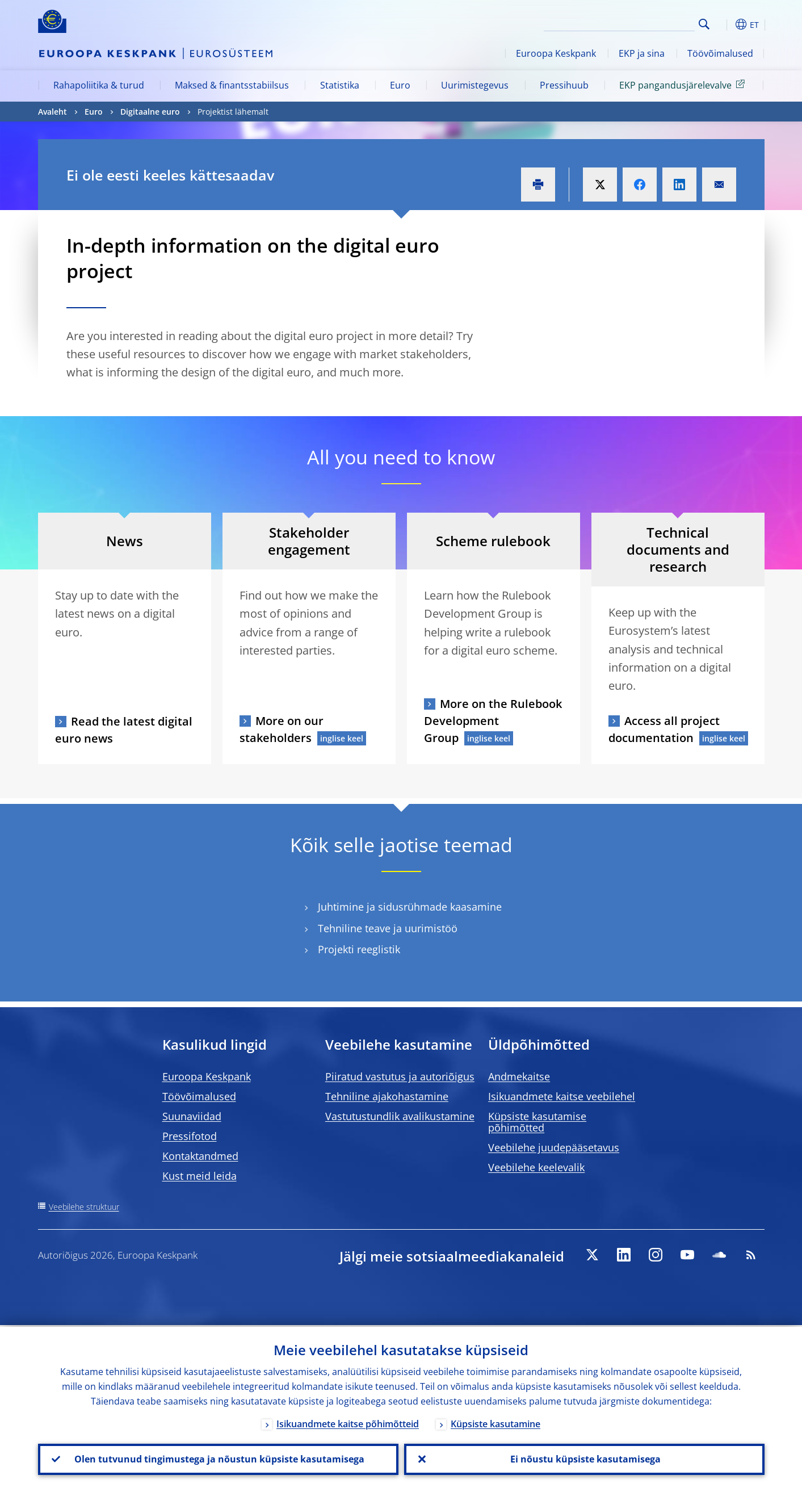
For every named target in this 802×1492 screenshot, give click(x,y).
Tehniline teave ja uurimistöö (387, 928)
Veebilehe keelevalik (536, 1167)
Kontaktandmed (200, 1156)
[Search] (638, 22)
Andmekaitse (519, 1076)
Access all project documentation (664, 729)
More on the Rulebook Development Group (493, 720)
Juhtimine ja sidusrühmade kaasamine (410, 906)
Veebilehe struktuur (84, 1206)
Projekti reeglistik (359, 949)
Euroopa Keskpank (556, 53)
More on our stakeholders (282, 729)
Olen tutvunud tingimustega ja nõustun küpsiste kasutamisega (218, 1458)
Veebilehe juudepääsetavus (553, 1147)
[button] (725, 24)
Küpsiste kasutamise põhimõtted (537, 1121)
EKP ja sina (642, 53)
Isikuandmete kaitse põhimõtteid (347, 1422)
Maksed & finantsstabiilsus (232, 85)
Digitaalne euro (150, 111)
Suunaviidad (191, 1116)
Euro (400, 85)
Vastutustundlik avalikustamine (400, 1116)
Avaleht (52, 111)
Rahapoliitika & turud (98, 85)
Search (704, 24)
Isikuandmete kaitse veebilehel (561, 1096)
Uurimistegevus (475, 85)
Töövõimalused (720, 53)
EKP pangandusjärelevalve (684, 84)
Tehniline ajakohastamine (386, 1096)
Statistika (339, 85)
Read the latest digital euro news (123, 730)
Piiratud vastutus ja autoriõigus (400, 1076)
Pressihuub (564, 85)
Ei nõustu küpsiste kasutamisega (584, 1458)
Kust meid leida (199, 1176)
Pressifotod (189, 1136)
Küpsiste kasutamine (495, 1422)
